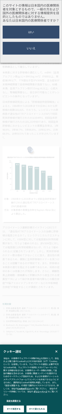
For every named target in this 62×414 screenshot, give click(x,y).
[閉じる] (56, 356)
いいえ (31, 48)
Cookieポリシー (24, 393)
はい (31, 32)
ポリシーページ (40, 396)
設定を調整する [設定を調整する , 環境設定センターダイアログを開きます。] (14, 405)
